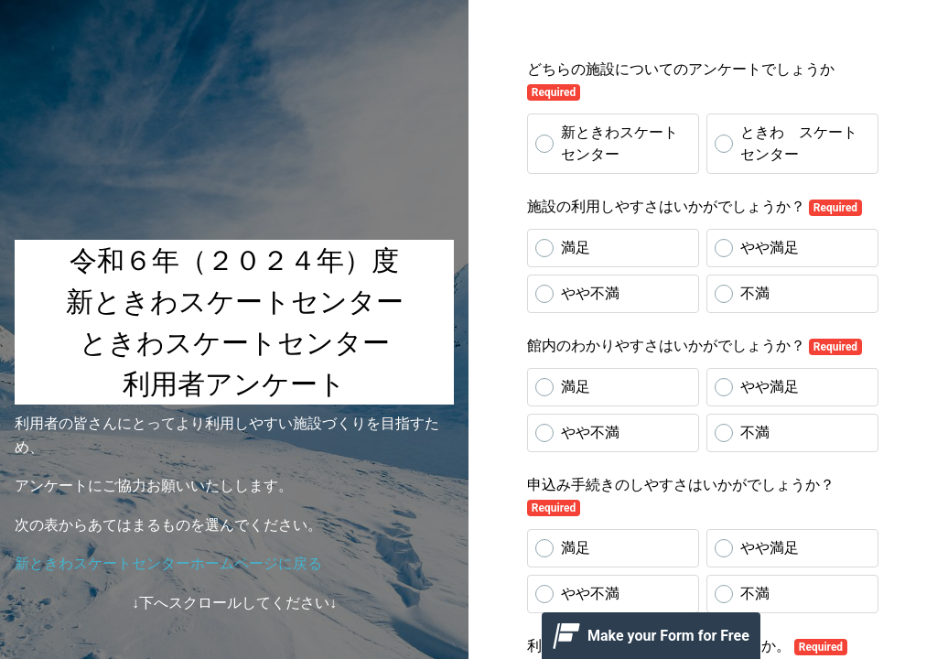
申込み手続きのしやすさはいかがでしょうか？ (681, 496)
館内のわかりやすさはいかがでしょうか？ (694, 346)
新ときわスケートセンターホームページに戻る (168, 563)
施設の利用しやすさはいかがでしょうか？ (694, 207)
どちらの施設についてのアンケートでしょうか (681, 80)
